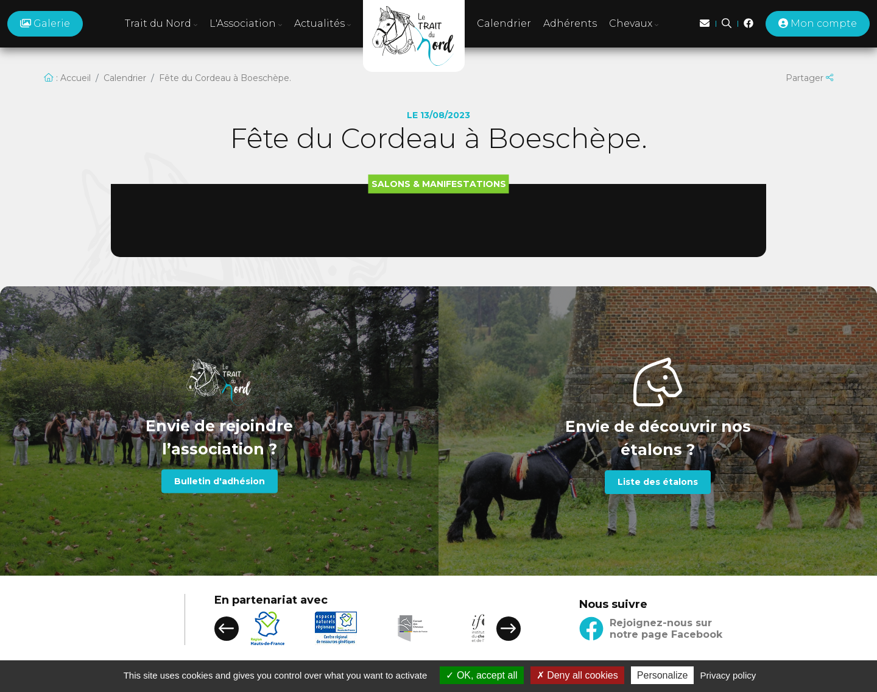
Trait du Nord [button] (161, 23)
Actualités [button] (322, 23)
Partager (809, 77)
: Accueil (67, 77)
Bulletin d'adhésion (219, 481)
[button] (226, 628)
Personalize (662, 675)
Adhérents (570, 23)
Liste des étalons (658, 481)
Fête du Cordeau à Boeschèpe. (225, 77)
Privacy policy (728, 675)
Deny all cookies (577, 675)
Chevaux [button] (633, 23)
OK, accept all (481, 675)
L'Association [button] (246, 23)
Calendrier (504, 23)
